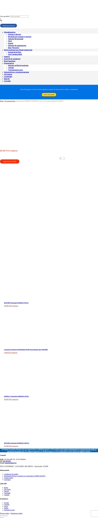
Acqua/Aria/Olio (14, 52)
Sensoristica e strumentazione (16, 72)
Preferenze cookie (16, 513)
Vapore (7, 57)
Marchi (7, 79)
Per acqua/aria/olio (10, 101)
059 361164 (7, 461)
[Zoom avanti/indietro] (7, 515)
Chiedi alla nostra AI (8, 25)
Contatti (6, 495)
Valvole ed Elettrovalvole (18, 65)
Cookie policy (8, 478)
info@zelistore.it (10, 463)
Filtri (10, 41)
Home (1, 101)
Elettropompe (9, 61)
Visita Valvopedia (49, 94)
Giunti (10, 43)
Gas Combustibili (15, 54)
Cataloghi (8, 76)
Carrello (7, 81)
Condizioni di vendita (11, 474)
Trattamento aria (15, 70)
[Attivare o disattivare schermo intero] (5, 515)
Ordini (6, 508)
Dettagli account (9, 510)
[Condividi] (3, 515)
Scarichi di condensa (12, 59)
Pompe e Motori (14, 34)
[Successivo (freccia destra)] (3, 517)
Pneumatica (9, 63)
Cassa (6, 506)
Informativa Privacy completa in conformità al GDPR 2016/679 (24, 476)
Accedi (6, 503)
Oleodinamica (9, 32)
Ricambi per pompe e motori (19, 37)
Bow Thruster (13, 48)
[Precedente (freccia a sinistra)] (1, 517)
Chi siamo (8, 74)
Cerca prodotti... (5, 16)
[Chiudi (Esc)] (1, 515)
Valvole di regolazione (17, 45)
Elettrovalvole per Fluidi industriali (18, 50)
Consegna (7, 480)
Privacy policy (4, 513)
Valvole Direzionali (15, 39)
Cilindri (11, 68)
